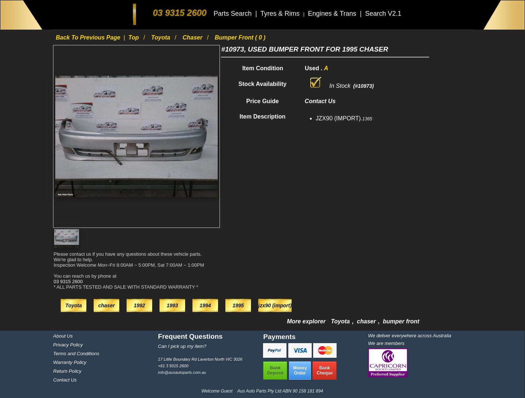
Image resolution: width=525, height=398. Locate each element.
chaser (193, 37)
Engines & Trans (333, 13)
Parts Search (234, 13)
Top (134, 37)
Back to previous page (89, 37)
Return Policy (67, 371)
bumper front (401, 321)
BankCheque (324, 370)
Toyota (161, 37)
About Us (62, 336)
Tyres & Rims (280, 13)
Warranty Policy (69, 362)
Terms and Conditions (76, 353)
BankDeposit (275, 370)
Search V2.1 (383, 13)
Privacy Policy (68, 345)
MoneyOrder (300, 370)
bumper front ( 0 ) (240, 37)
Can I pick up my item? (182, 346)
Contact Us (64, 380)
